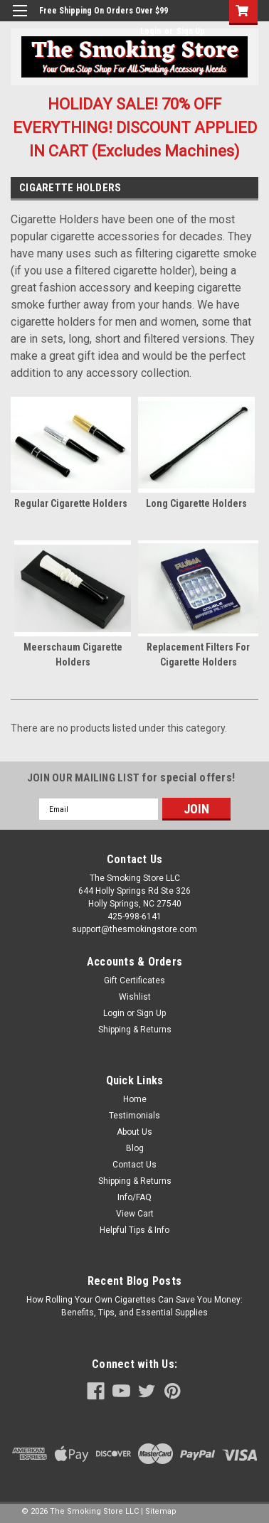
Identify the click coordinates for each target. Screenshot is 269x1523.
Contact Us (134, 1165)
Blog (135, 1148)
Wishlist (135, 997)
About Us (134, 1132)
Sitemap (160, 1511)
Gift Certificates (134, 980)
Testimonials (134, 1116)
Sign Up (190, 31)
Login (150, 31)
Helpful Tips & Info (134, 1230)
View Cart (135, 1214)
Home (135, 1099)
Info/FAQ (134, 1197)
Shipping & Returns (135, 1030)
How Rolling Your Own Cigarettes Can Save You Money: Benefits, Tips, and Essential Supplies (134, 1306)
